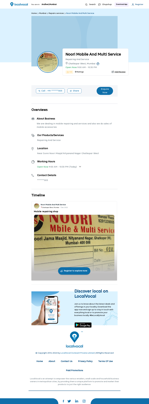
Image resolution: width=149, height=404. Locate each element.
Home (34, 13)
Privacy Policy (85, 361)
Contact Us (66, 361)
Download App (121, 4)
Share (74, 91)
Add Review (119, 72)
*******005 (42, 180)
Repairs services (56, 13)
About (52, 361)
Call (50, 91)
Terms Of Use (105, 361)
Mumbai (42, 13)
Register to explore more (75, 271)
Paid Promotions (74, 370)
